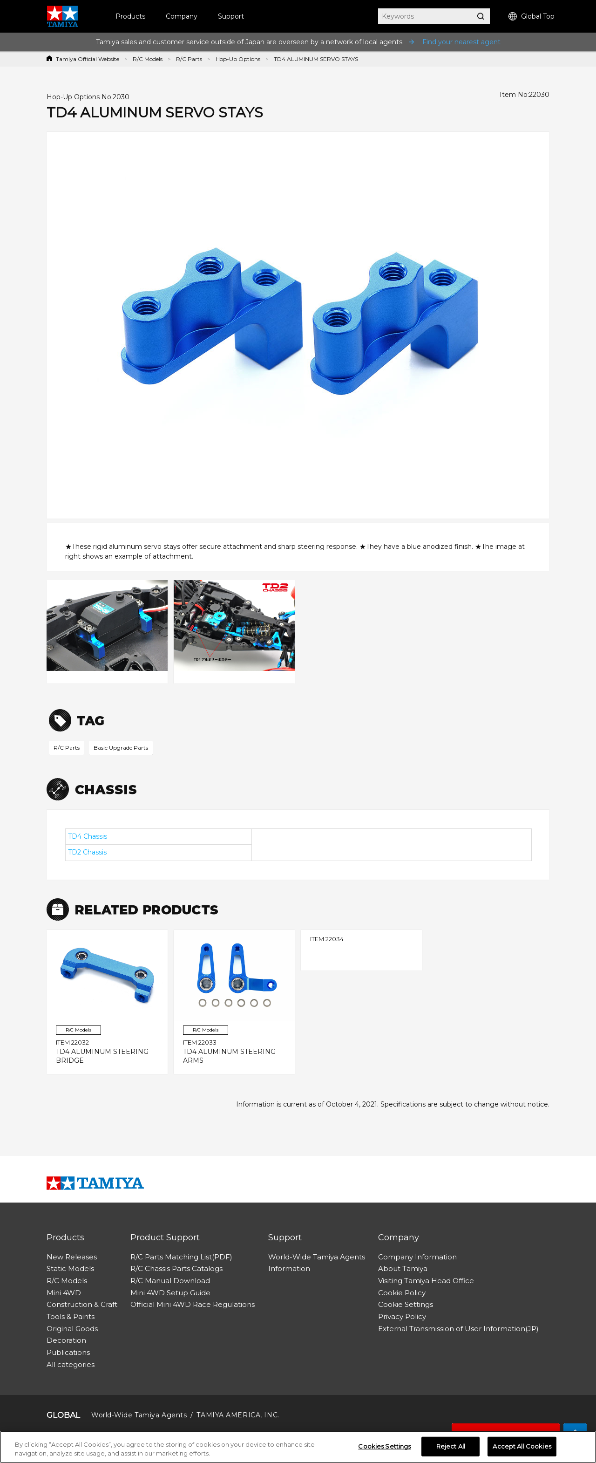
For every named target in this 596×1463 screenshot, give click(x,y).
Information (289, 1268)
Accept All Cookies (522, 1447)
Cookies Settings (384, 1447)
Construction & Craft (82, 1304)
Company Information (417, 1256)
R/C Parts (189, 58)
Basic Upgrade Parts (121, 747)
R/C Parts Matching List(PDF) (181, 1256)
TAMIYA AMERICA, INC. (237, 1415)
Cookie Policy (402, 1292)
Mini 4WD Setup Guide (170, 1292)
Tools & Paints (71, 1316)
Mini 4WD (64, 1292)
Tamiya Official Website (87, 58)
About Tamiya (402, 1268)
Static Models (70, 1268)
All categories (71, 1364)
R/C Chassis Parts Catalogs (176, 1268)
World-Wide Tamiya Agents (316, 1256)
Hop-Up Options (238, 58)
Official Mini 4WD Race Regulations (192, 1304)
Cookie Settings (405, 1304)
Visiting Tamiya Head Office (426, 1280)
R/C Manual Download (170, 1280)
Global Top (531, 16)
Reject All (450, 1447)
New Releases (72, 1256)
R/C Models (148, 58)
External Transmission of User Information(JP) (458, 1328)
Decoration (66, 1340)
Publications (68, 1352)
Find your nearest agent (461, 42)
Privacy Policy (402, 1316)
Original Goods (72, 1328)
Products (130, 16)
